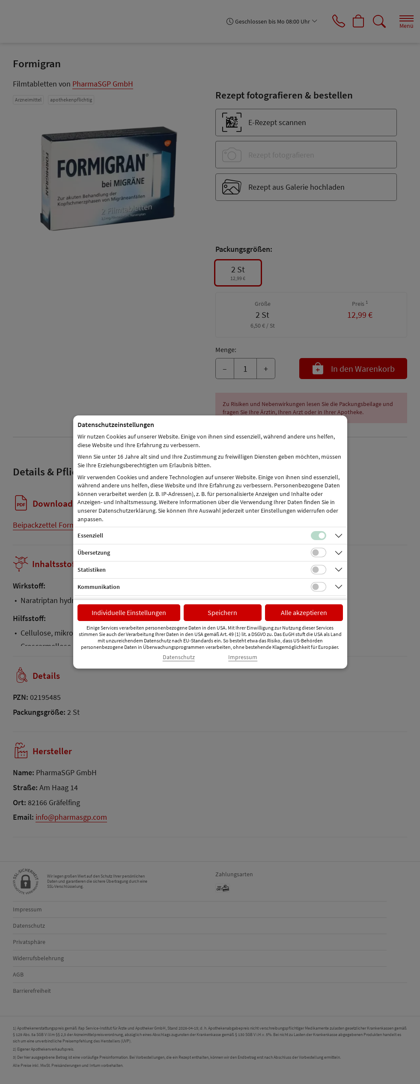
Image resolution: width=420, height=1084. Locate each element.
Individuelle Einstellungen (129, 612)
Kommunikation (98, 587)
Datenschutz (179, 657)
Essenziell (90, 535)
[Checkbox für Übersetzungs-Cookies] (318, 552)
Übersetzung (93, 552)
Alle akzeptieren (304, 612)
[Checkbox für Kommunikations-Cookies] (318, 586)
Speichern (222, 612)
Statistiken (91, 569)
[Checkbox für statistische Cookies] (318, 569)
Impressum (242, 657)
